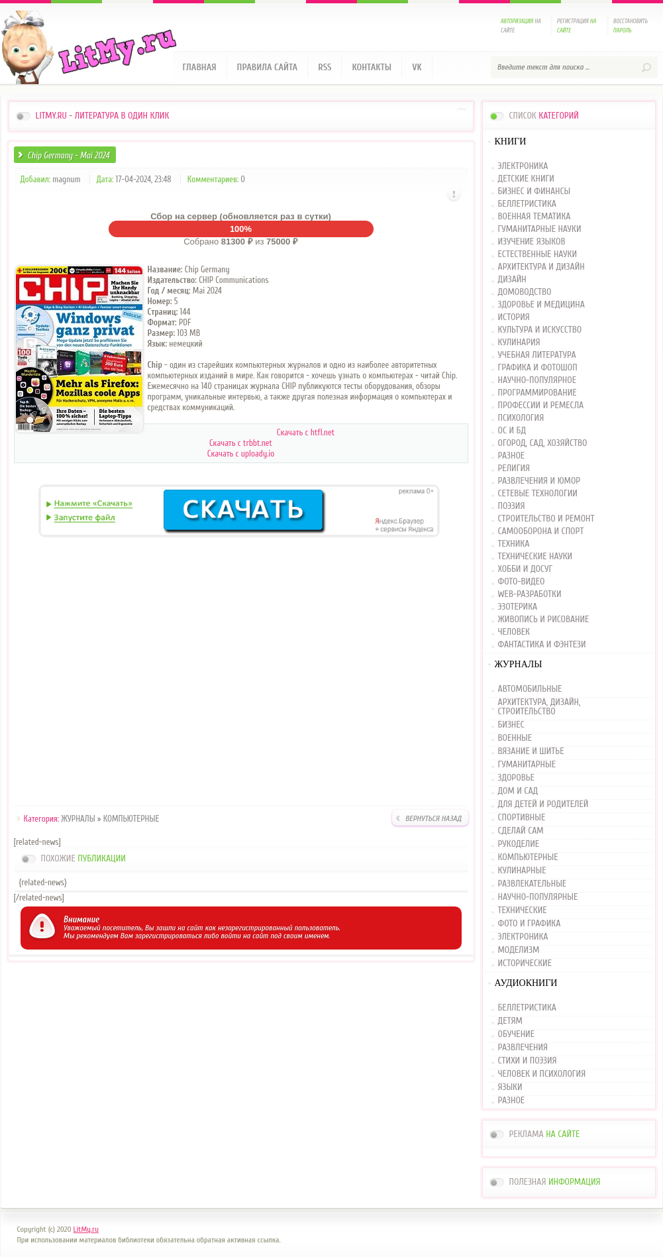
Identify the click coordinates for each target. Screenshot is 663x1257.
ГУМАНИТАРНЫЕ (527, 764)
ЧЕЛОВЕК (514, 632)
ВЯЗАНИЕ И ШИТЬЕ (531, 751)
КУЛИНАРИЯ (519, 343)
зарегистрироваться (168, 935)
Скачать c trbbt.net (240, 443)
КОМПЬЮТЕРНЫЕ (131, 819)
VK (417, 67)
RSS (324, 67)
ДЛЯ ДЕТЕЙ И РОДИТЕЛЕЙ (543, 804)
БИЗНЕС (511, 725)
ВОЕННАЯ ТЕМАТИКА (534, 217)
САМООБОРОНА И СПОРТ (541, 532)
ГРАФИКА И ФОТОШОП (538, 368)
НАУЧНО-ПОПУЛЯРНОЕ (537, 381)
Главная (200, 67)
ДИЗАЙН (512, 280)
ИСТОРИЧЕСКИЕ (525, 963)
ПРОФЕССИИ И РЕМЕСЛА (541, 406)
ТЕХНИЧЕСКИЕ (522, 910)
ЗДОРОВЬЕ (516, 778)
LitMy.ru (86, 1229)
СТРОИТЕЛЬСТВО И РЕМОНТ (546, 519)
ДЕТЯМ (510, 1021)
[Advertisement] (241, 674)
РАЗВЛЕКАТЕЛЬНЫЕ (532, 884)
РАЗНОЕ (511, 456)
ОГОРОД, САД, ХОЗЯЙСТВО (542, 444)
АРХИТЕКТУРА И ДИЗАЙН (541, 267)
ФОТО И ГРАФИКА (529, 923)
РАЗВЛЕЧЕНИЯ (523, 1047)
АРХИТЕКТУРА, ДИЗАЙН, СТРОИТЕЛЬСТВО (539, 707)
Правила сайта (267, 67)
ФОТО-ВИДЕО (521, 582)
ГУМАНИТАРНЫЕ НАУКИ (540, 230)
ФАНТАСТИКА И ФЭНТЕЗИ (542, 645)
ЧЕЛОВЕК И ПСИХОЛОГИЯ (542, 1074)
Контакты (371, 67)
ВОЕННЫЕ (515, 738)
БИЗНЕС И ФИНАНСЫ (534, 192)
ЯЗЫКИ (510, 1087)
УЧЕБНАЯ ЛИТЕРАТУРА (537, 355)
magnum (66, 179)
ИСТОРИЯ (514, 318)
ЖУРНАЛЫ (78, 819)
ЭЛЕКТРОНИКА (523, 167)
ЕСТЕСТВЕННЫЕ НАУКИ (538, 255)
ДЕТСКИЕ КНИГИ (526, 179)
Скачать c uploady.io (240, 454)
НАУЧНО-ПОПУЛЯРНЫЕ (538, 897)
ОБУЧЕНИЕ (516, 1034)
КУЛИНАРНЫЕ (522, 870)
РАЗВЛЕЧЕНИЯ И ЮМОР (539, 481)
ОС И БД (512, 431)
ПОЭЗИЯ (511, 507)
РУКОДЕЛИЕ (519, 844)
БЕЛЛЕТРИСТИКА (527, 204)
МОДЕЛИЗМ (519, 950)
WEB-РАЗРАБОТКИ (530, 595)
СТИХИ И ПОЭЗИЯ (527, 1061)
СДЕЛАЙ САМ (521, 831)
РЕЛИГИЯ (514, 469)
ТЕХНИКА (514, 544)
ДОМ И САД (518, 791)
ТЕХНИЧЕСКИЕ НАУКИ (535, 557)
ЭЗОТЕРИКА (518, 607)
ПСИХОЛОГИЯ (521, 418)
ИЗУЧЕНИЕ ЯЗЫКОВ (532, 242)
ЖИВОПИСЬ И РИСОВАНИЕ (543, 620)
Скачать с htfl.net (305, 432)
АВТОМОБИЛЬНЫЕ (530, 689)
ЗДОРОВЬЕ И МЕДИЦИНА (541, 305)
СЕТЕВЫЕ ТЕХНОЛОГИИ (538, 494)
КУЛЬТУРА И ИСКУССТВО (540, 330)
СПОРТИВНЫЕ (522, 817)
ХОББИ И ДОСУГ (525, 569)
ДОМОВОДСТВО (525, 293)
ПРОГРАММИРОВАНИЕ (537, 393)
